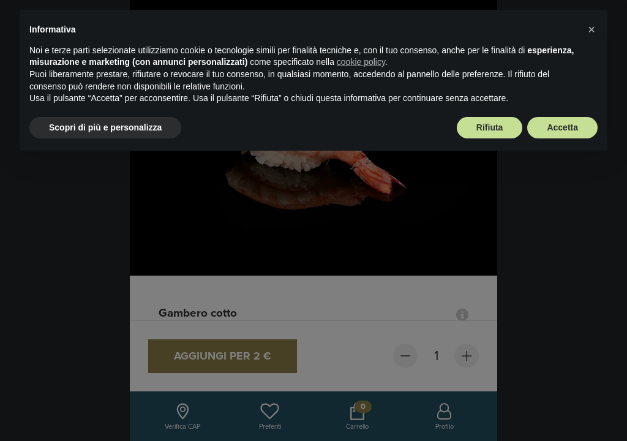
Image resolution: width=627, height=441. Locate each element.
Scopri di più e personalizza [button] (105, 127)
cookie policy (361, 62)
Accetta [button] (562, 127)
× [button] (591, 29)
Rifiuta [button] (489, 127)
